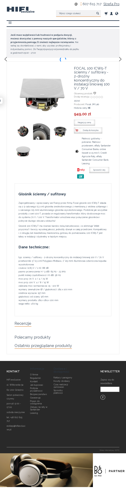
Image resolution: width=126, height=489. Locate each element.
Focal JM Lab (92, 104)
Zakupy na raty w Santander (38, 407)
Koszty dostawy (62, 380)
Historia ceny (82, 108)
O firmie (34, 374)
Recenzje (24, 323)
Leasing (34, 412)
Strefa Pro (111, 4)
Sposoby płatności (58, 390)
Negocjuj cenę (84, 122)
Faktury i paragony (63, 377)
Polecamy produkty (35, 338)
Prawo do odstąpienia (36, 401)
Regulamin (35, 377)
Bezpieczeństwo (38, 393)
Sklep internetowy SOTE (109, 452)
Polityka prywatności (36, 388)
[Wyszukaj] (97, 13)
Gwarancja (35, 397)
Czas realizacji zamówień (61, 385)
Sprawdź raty (99, 170)
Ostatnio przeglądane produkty (46, 347)
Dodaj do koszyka (90, 130)
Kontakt (34, 381)
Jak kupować (36, 384)
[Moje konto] (111, 13)
